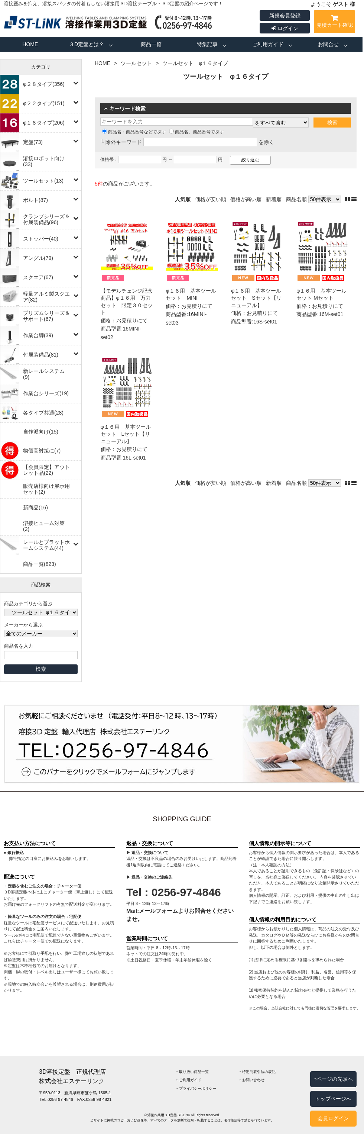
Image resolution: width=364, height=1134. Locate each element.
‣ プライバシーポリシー (196, 1088)
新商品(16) (35, 507)
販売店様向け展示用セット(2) (46, 489)
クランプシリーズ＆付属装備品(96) (46, 219)
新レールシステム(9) (44, 374)
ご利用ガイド (267, 44)
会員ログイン (333, 1118)
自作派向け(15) (40, 432)
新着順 (274, 199)
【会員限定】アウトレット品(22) (46, 470)
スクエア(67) (38, 277)
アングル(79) (38, 258)
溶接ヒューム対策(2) (44, 526)
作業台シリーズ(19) (46, 393)
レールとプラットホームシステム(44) (46, 545)
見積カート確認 (334, 22)
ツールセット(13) (43, 181)
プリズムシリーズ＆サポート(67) (46, 316)
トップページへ (333, 1099)
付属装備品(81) (40, 355)
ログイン (285, 28)
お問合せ (328, 44)
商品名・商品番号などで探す (134, 132)
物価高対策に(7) (42, 451)
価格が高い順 (245, 199)
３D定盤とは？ (86, 44)
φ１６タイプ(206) (44, 123)
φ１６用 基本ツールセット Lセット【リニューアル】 (126, 434)
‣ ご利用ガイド (188, 1080)
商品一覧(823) (39, 564)
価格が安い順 (210, 199)
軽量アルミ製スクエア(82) (46, 297)
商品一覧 (151, 44)
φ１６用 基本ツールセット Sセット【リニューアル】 (256, 298)
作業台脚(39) (38, 335)
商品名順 (296, 199)
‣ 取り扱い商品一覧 (192, 1072)
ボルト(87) (35, 200)
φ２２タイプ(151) (44, 103)
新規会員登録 (284, 16)
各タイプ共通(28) (43, 413)
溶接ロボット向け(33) (44, 161)
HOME (30, 44)
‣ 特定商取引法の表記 (258, 1072)
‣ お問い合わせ (252, 1080)
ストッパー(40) (40, 239)
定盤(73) (33, 142)
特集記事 (207, 44)
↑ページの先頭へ (333, 1079)
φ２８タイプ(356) (44, 84)
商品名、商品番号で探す (196, 132)
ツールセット (136, 63)
